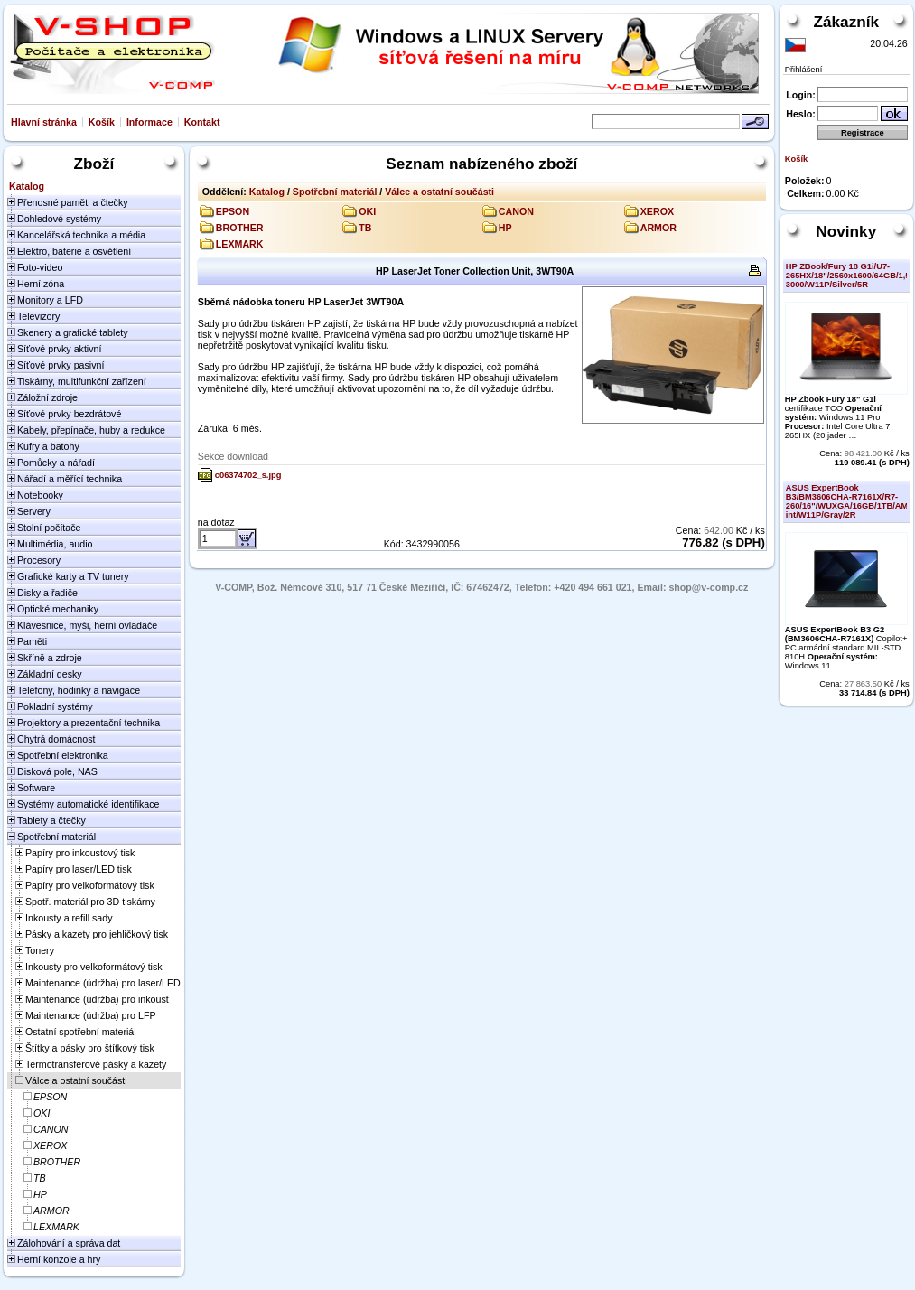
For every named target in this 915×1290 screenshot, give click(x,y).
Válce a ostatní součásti (439, 191)
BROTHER (240, 227)
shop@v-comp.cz (708, 587)
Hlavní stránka (44, 122)
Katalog (267, 191)
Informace (149, 122)
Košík (102, 122)
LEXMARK (240, 243)
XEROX (657, 211)
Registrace (862, 132)
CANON (516, 211)
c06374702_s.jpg (248, 475)
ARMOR (658, 227)
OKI (367, 211)
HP (505, 227)
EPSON (232, 211)
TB (365, 227)
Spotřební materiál (335, 191)
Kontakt (202, 122)
